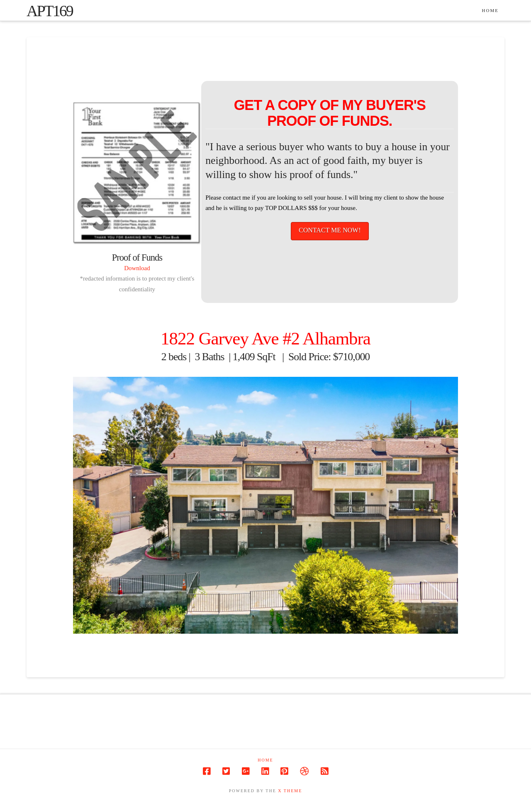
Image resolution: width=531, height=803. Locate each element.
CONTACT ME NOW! (330, 230)
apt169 (50, 11)
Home (265, 760)
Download (137, 268)
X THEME (290, 790)
